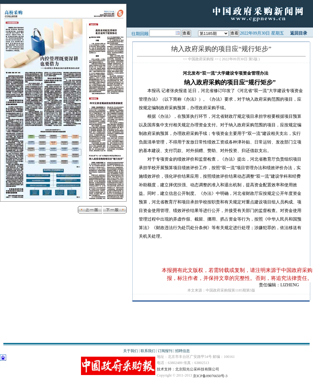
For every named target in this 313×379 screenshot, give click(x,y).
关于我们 (130, 351)
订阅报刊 (165, 351)
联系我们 (148, 351)
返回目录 (298, 33)
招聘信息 (182, 351)
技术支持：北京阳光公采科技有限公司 (188, 369)
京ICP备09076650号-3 (210, 376)
